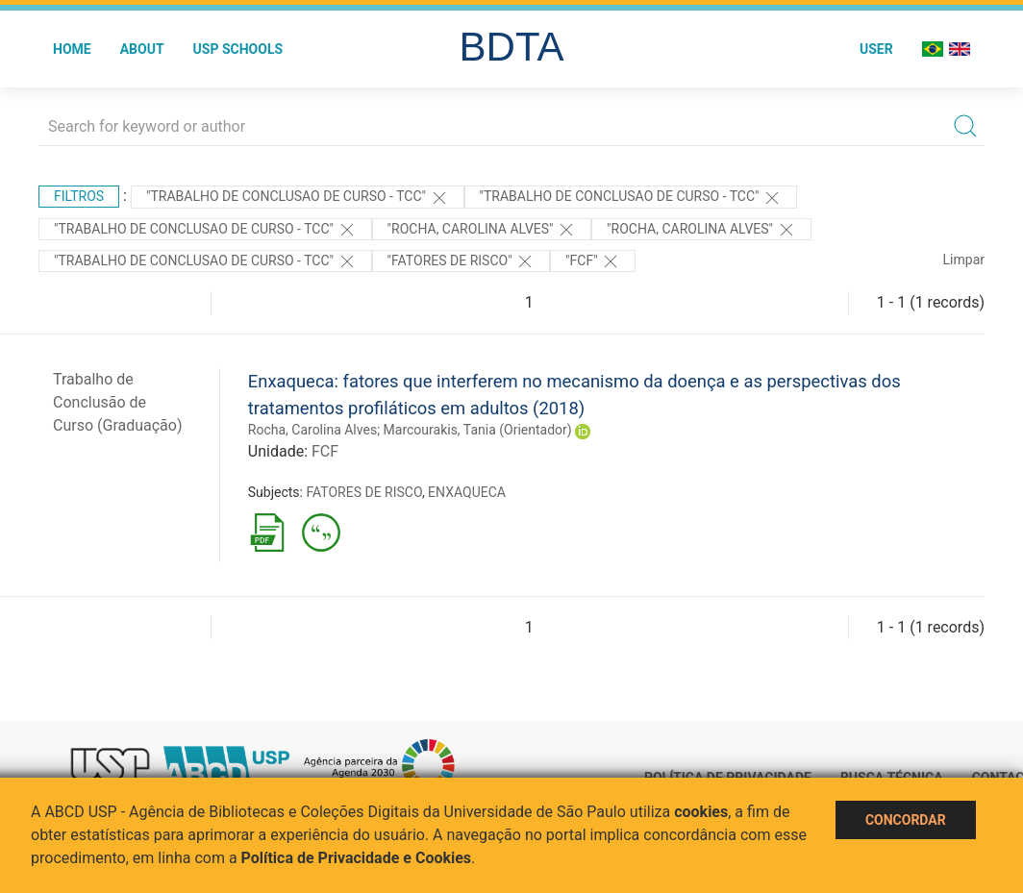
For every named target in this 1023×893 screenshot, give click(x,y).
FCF (325, 451)
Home (72, 49)
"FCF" (592, 261)
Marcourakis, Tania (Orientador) (478, 429)
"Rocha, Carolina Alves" (482, 229)
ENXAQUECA (467, 492)
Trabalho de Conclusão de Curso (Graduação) (118, 402)
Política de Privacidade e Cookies (356, 858)
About (142, 49)
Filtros (79, 196)
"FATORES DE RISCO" (461, 261)
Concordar (905, 820)
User (876, 49)
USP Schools (238, 49)
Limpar (964, 259)
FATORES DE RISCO (363, 492)
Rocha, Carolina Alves (312, 429)
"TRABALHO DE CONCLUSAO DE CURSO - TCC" (297, 198)
